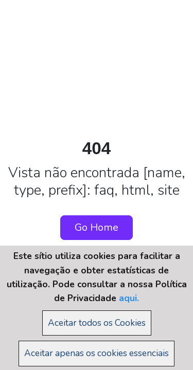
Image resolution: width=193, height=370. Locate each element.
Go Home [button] (96, 227)
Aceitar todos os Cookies (97, 323)
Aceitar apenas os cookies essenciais (96, 353)
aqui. (129, 298)
